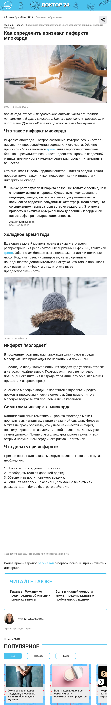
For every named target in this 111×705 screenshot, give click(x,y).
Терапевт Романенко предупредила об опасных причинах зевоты (30, 595)
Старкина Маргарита (31, 619)
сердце (7, 628)
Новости (19, 25)
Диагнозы (41, 17)
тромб (51, 149)
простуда (18, 628)
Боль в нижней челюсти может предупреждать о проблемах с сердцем (75, 595)
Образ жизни (55, 17)
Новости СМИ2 (12, 639)
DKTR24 (55, 5)
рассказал (46, 563)
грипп (8, 253)
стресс (28, 628)
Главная (8, 25)
